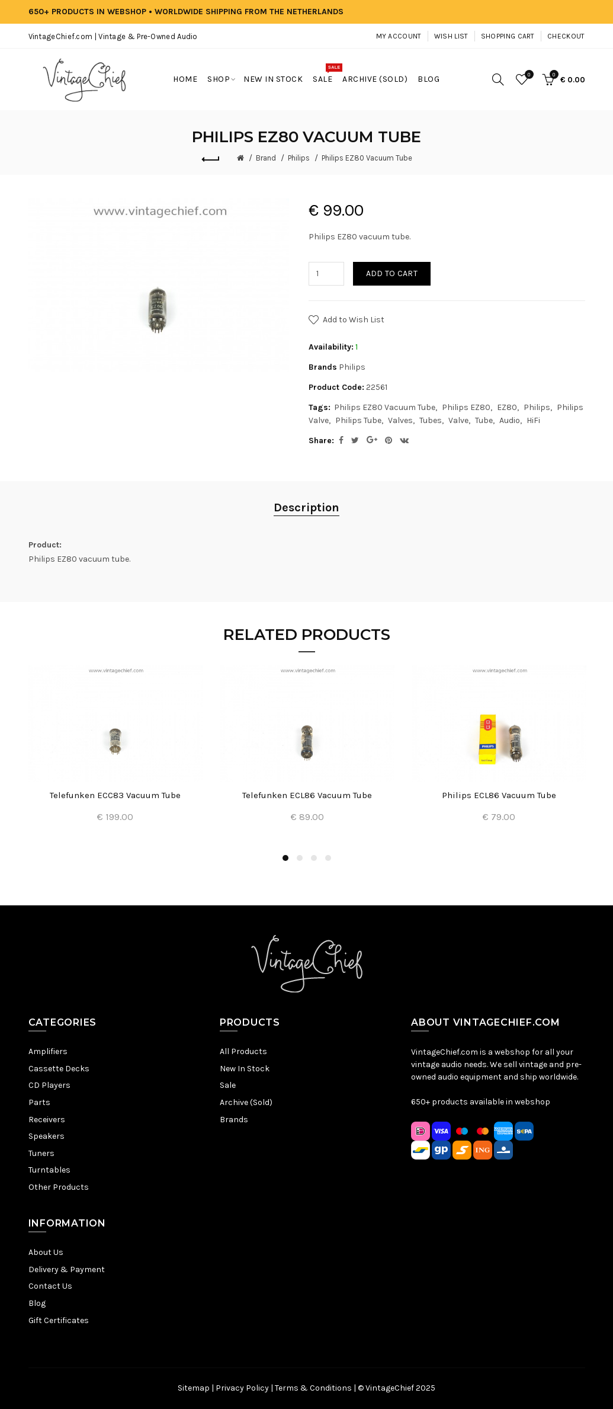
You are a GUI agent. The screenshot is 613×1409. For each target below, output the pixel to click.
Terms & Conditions (313, 1388)
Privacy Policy (242, 1388)
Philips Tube (358, 420)
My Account (399, 36)
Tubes (430, 420)
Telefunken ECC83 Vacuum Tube (115, 795)
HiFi (533, 420)
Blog (37, 1303)
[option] (115, 751)
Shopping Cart (508, 36)
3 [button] (314, 858)
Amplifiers (48, 1051)
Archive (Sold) (246, 1102)
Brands (234, 1120)
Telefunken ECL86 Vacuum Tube (307, 795)
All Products (243, 1051)
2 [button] (300, 858)
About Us (45, 1252)
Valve (458, 420)
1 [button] (285, 858)
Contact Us (50, 1286)
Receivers (46, 1120)
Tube (484, 420)
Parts (39, 1102)
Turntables (49, 1170)
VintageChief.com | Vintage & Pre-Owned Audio (113, 36)
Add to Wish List (353, 320)
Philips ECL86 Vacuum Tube (499, 795)
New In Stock (244, 1069)
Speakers (46, 1136)
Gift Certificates (58, 1320)
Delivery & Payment (66, 1269)
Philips (299, 157)
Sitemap (194, 1388)
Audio (509, 420)
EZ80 (507, 407)
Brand (266, 157)
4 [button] (328, 858)
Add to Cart (392, 273)
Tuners (41, 1153)
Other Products (58, 1187)
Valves (400, 420)
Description (306, 507)
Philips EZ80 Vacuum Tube (367, 157)
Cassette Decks (58, 1069)
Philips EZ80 (466, 407)
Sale (228, 1085)
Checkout (566, 36)
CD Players (49, 1085)
